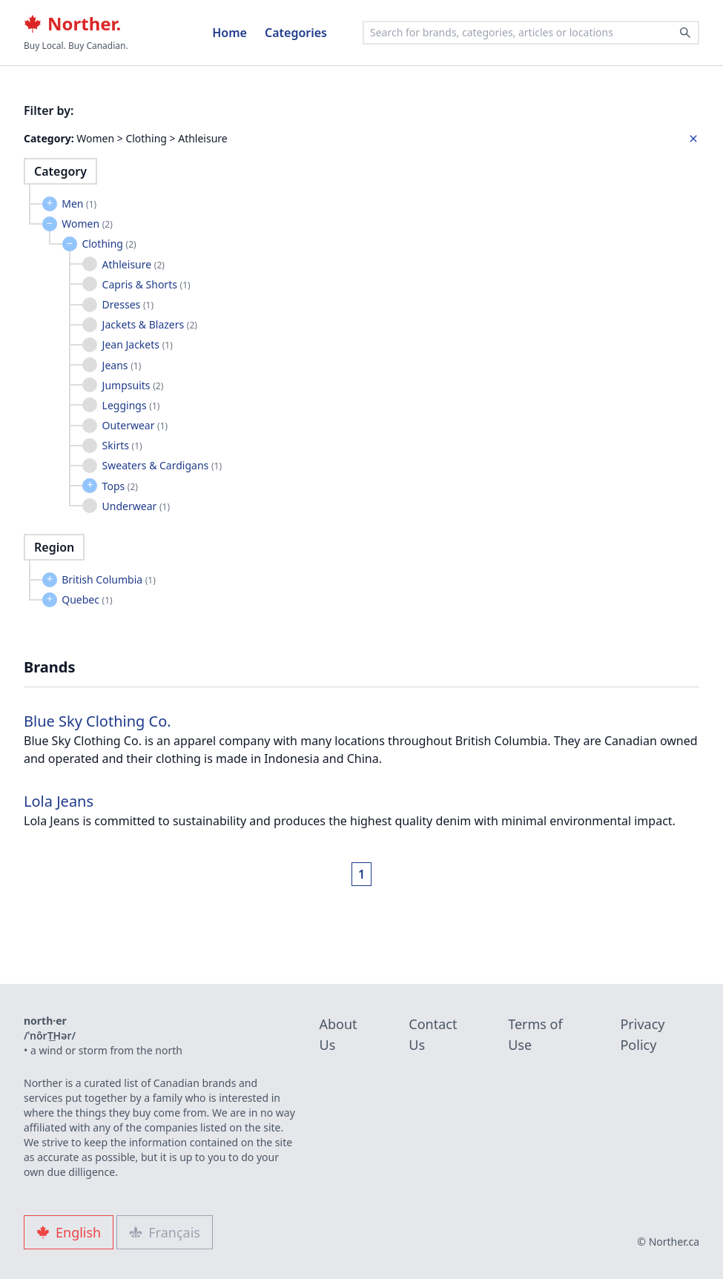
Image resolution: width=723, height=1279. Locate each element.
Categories (296, 32)
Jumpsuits (133, 385)
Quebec (87, 599)
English (68, 1232)
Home (229, 32)
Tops (120, 486)
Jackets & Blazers (149, 324)
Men (79, 203)
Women (87, 224)
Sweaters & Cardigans (162, 465)
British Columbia (109, 579)
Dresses (127, 304)
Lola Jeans (58, 801)
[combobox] (531, 32)
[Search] (685, 32)
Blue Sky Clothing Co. (97, 721)
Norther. (72, 24)
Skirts (122, 445)
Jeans (122, 365)
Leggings (131, 405)
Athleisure (133, 264)
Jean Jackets (137, 344)
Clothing (109, 244)
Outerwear (135, 425)
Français (164, 1232)
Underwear (136, 506)
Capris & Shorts (146, 284)
